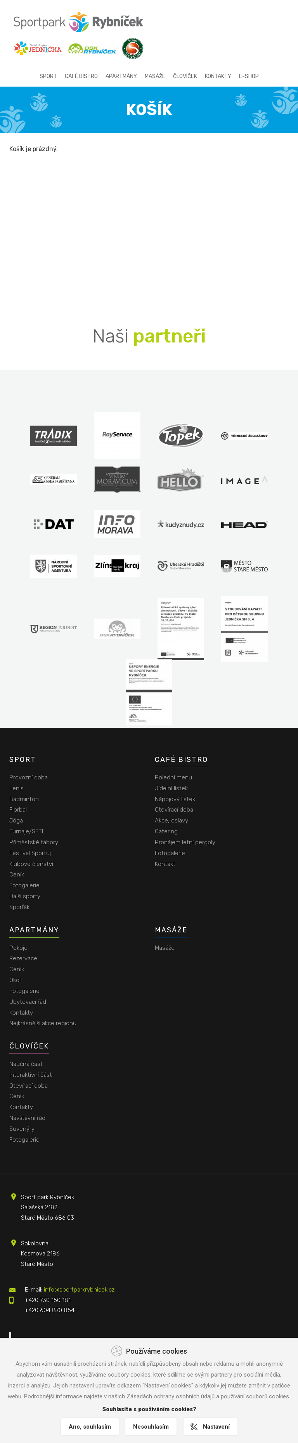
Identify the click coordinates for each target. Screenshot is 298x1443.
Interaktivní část (30, 1074)
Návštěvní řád (27, 1117)
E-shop (249, 76)
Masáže (155, 76)
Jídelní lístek (171, 788)
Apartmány (121, 76)
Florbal (18, 809)
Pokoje (18, 947)
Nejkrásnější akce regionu (42, 1023)
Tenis (16, 788)
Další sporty (24, 896)
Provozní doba (28, 777)
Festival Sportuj (30, 853)
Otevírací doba (174, 809)
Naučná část (26, 1064)
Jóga (16, 820)
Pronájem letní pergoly (185, 842)
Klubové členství (31, 864)
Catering (166, 831)
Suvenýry (22, 1128)
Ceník (16, 874)
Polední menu (173, 777)
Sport (48, 76)
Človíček (185, 76)
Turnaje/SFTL (27, 831)
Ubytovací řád (27, 1001)
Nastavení (217, 1426)
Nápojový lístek (175, 799)
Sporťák (19, 907)
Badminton (24, 799)
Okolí (15, 980)
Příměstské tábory (33, 842)
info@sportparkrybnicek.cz (79, 1289)
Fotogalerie (24, 885)
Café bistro (81, 76)
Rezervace (23, 958)
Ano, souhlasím (89, 1426)
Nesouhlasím (151, 1426)
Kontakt (165, 864)
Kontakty (218, 76)
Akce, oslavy (171, 820)
